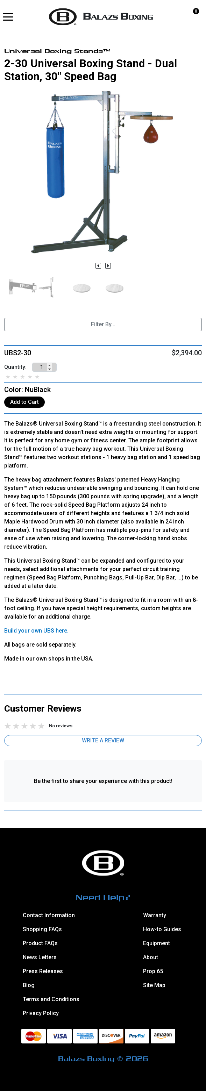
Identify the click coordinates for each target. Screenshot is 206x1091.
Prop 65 (153, 971)
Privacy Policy (41, 1013)
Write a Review (103, 740)
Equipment (156, 943)
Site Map (154, 985)
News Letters (40, 957)
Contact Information (49, 915)
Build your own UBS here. (36, 630)
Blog (29, 985)
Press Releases (43, 971)
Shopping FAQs (42, 929)
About (150, 957)
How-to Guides (162, 929)
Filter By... (103, 324)
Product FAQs (40, 943)
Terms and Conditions (51, 999)
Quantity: (15, 367)
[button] (8, 17)
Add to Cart (24, 402)
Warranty (154, 915)
